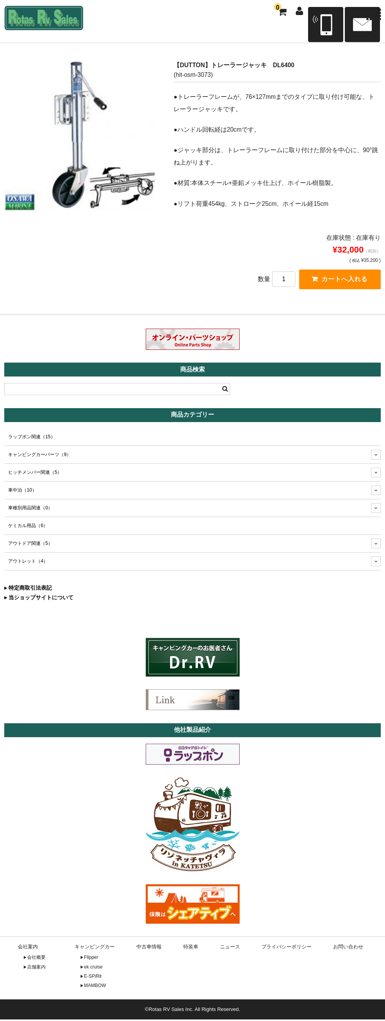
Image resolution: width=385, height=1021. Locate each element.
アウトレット (28, 562)
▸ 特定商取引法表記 (28, 589)
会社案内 (28, 948)
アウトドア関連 (30, 545)
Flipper (91, 959)
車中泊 (22, 491)
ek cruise (93, 968)
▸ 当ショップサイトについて (38, 599)
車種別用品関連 (30, 509)
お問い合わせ (348, 948)
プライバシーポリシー (286, 948)
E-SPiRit (92, 977)
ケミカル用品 (28, 527)
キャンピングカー (95, 948)
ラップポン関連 (31, 438)
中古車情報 (149, 948)
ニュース (230, 948)
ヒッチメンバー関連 (35, 474)
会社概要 (36, 959)
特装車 (190, 948)
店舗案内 (36, 968)
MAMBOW (95, 987)
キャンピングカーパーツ (39, 456)
